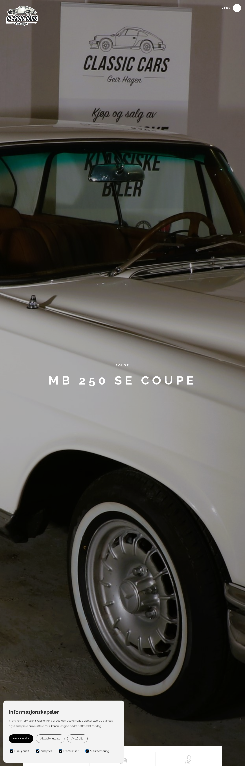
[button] (230, 8)
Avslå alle (77, 738)
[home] (21, 7)
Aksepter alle (21, 738)
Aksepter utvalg (50, 738)
